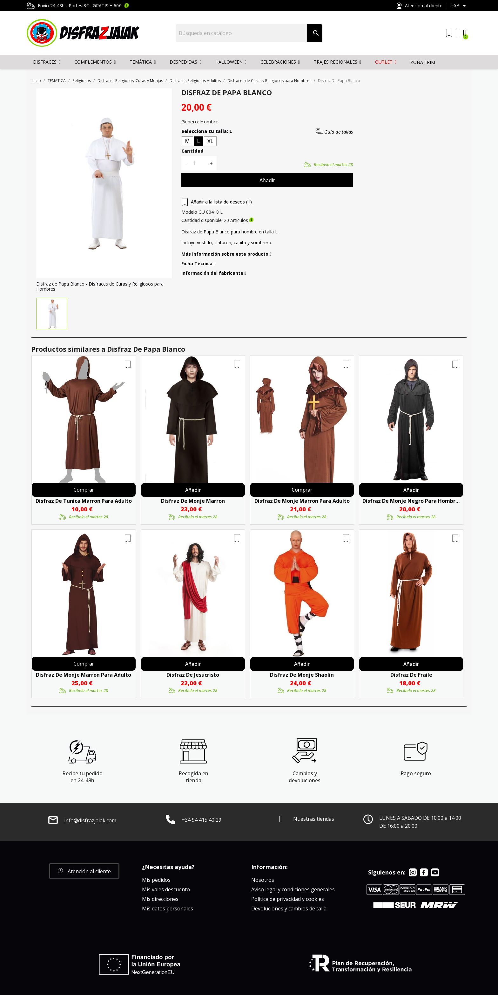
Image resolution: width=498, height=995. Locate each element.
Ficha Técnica (198, 263)
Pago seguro (415, 773)
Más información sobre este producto (226, 254)
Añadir (267, 180)
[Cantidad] (198, 163)
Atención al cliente (419, 6)
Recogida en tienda (193, 777)
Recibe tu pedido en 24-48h (82, 777)
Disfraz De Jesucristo (192, 674)
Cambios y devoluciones (304, 777)
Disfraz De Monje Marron (193, 500)
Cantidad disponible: (202, 220)
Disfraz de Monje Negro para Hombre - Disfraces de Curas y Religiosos (411, 500)
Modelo (189, 212)
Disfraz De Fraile (411, 674)
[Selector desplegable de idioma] (459, 6)
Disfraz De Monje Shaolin (302, 674)
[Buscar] (241, 33)
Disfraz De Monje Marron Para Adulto (302, 500)
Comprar (83, 489)
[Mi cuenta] (458, 33)
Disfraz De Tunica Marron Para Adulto (84, 500)
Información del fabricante (213, 273)
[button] (84, 871)
